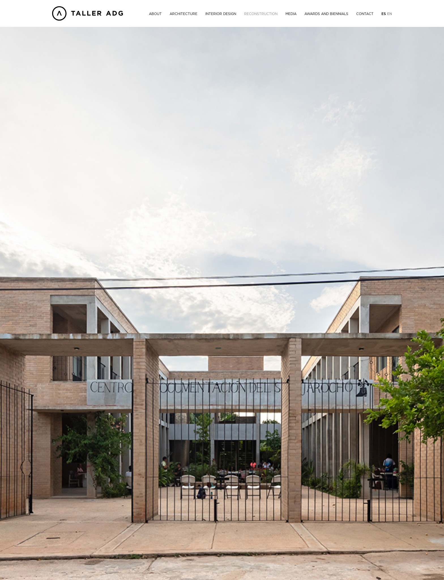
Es (384, 14)
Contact (364, 14)
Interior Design (220, 14)
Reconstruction (261, 14)
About (155, 14)
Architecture (183, 14)
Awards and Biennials (326, 14)
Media (290, 14)
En (389, 14)
